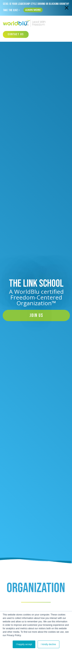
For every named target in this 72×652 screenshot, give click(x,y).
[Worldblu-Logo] (25, 23)
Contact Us (16, 34)
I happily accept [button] (24, 644)
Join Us (36, 315)
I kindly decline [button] (48, 644)
